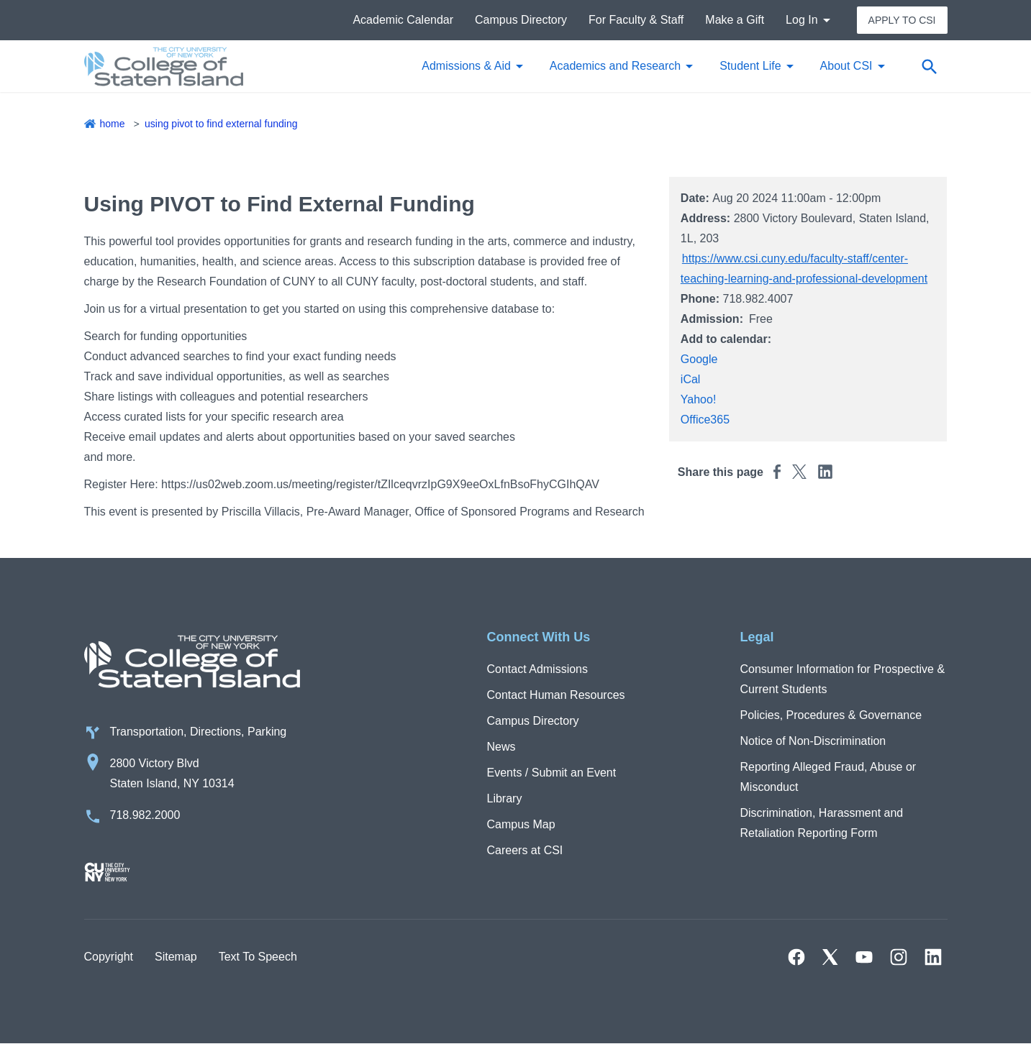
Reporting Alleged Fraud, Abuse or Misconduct (828, 777)
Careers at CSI (525, 850)
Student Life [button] (750, 66)
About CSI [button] (846, 66)
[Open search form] (930, 66)
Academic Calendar (403, 20)
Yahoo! (699, 399)
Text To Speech (258, 957)
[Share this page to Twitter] (799, 471)
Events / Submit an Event (552, 772)
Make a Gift (734, 20)
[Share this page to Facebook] (777, 471)
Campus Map (521, 824)
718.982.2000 (145, 815)
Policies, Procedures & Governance (831, 715)
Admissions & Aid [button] (466, 66)
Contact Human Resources (556, 695)
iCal (691, 379)
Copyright (108, 957)
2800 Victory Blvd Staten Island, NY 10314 (172, 773)
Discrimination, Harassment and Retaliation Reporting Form (822, 823)
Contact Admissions (538, 669)
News (501, 747)
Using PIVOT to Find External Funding (221, 123)
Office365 (705, 419)
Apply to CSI (902, 20)
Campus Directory (521, 20)
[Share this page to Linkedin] (825, 471)
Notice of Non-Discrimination (813, 741)
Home (112, 123)
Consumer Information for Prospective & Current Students (842, 679)
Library (504, 798)
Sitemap (176, 957)
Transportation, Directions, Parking (198, 731)
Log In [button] (801, 20)
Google (699, 359)
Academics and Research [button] (615, 66)
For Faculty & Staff (636, 20)
